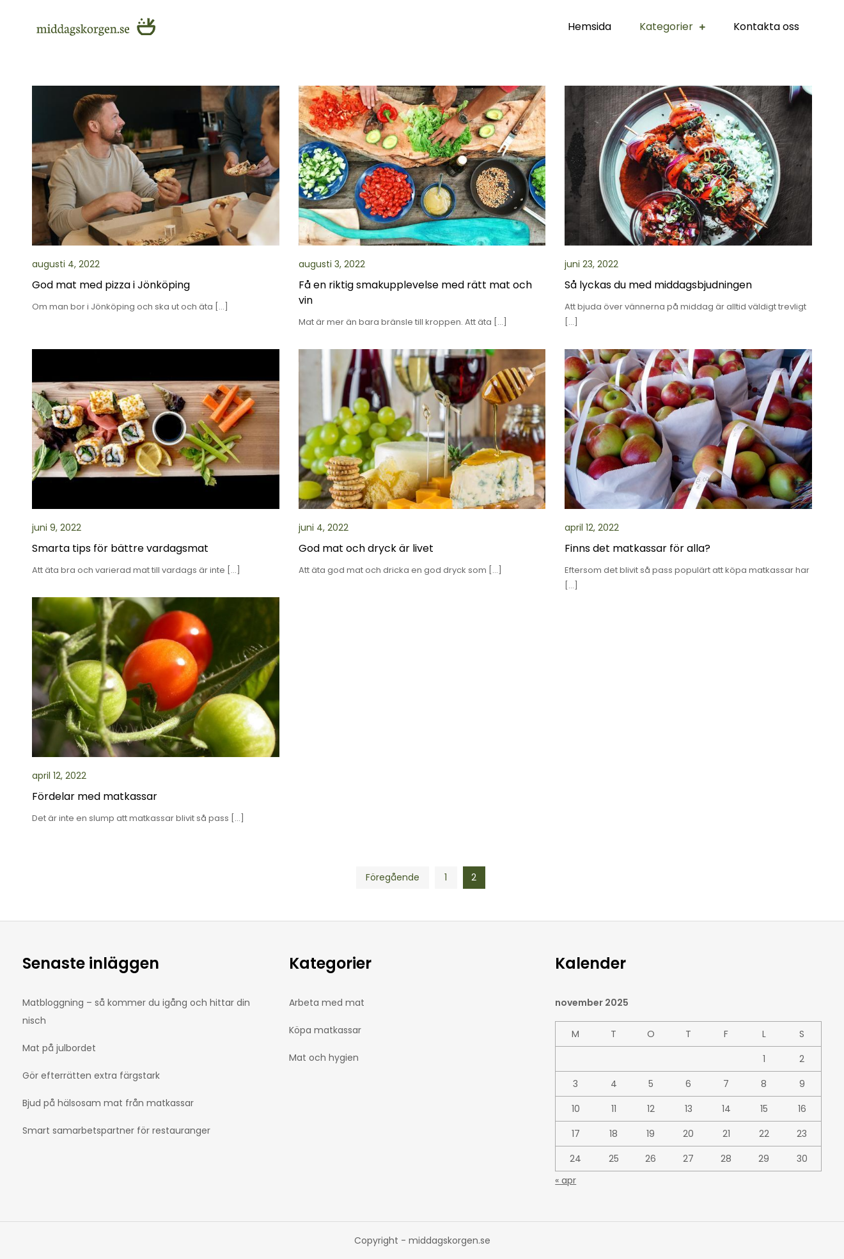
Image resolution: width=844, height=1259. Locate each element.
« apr (565, 1180)
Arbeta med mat (326, 1002)
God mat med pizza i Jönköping (111, 285)
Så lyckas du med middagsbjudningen (658, 285)
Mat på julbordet (59, 1048)
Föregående (392, 877)
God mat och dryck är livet (366, 548)
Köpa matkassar (325, 1030)
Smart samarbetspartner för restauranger (116, 1130)
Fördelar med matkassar (94, 796)
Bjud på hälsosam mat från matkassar (108, 1103)
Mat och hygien (324, 1057)
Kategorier (666, 26)
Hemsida (589, 26)
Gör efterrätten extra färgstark (91, 1075)
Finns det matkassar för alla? (637, 548)
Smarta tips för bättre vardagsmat (120, 548)
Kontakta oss (766, 26)
